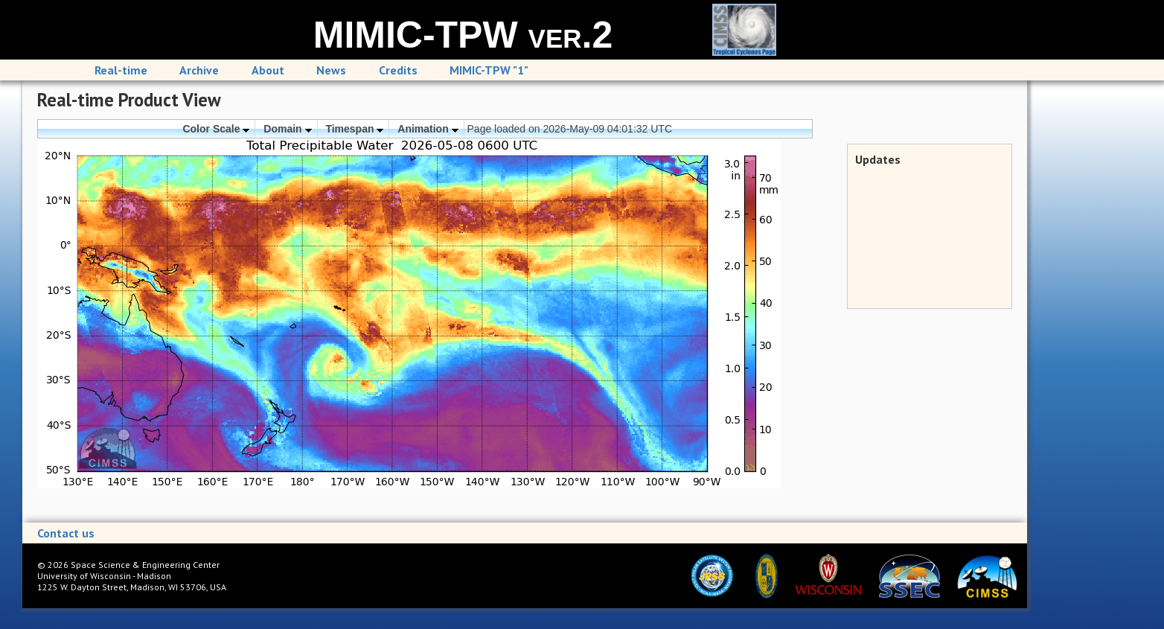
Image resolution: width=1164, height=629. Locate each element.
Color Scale (215, 129)
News (331, 70)
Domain (287, 129)
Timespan (354, 129)
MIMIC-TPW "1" (489, 70)
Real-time (121, 70)
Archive (199, 70)
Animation (427, 129)
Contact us (66, 533)
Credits (398, 70)
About (268, 70)
